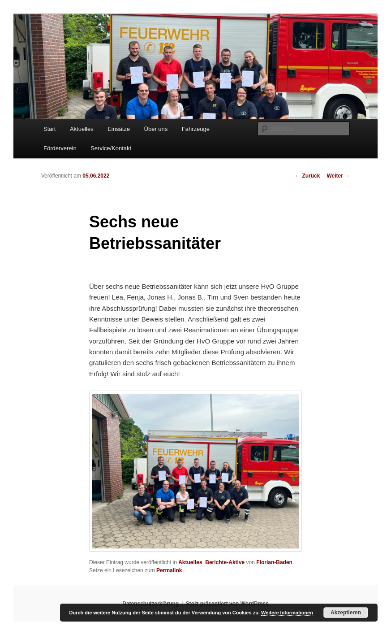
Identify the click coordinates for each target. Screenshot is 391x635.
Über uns (156, 129)
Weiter (338, 176)
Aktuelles (82, 129)
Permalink (169, 570)
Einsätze (118, 129)
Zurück (307, 176)
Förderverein (60, 148)
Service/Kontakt (110, 148)
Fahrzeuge (196, 129)
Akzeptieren (346, 612)
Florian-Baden (274, 562)
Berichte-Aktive (225, 562)
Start (49, 129)
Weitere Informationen (287, 612)
